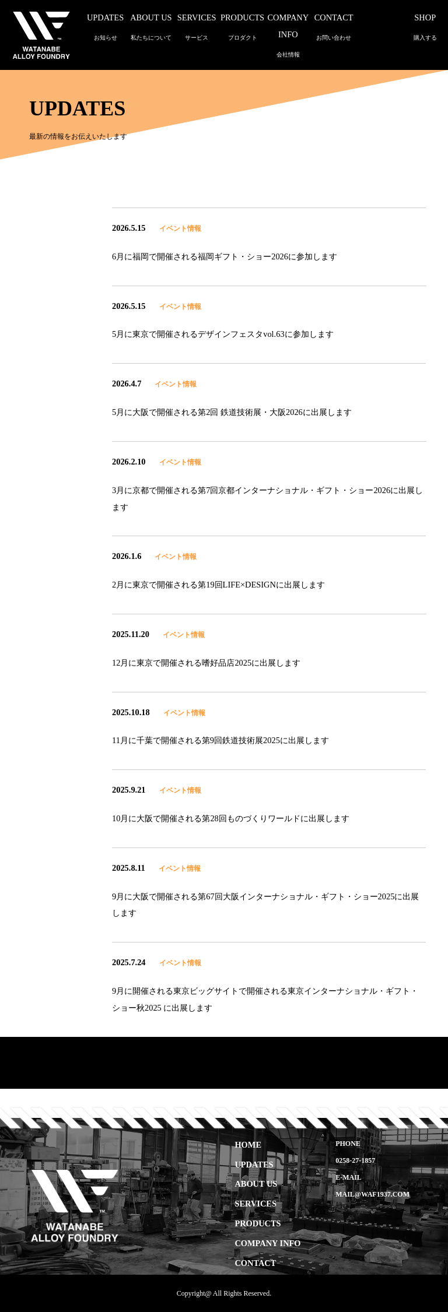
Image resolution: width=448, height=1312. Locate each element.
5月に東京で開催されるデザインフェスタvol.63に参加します (223, 334)
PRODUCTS (258, 1223)
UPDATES (254, 1164)
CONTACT (255, 1262)
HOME (248, 1144)
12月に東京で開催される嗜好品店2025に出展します (206, 662)
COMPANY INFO (288, 37)
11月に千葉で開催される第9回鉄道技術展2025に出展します (220, 740)
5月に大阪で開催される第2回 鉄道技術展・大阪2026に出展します (232, 412)
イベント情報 (180, 228)
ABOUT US (256, 1183)
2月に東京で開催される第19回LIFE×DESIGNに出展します (218, 584)
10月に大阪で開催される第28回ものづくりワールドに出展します (230, 818)
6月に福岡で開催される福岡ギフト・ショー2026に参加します (224, 256)
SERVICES (255, 1203)
